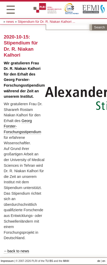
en (103, 261)
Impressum (7, 261)
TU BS (49, 261)
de (98, 261)
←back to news (16, 251)
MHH (66, 261)
